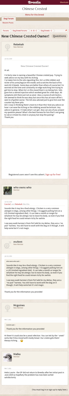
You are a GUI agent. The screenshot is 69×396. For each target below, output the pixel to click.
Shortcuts (64, 2)
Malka (16, 354)
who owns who (22, 187)
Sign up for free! (53, 174)
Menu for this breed (34, 14)
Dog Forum (9, 18)
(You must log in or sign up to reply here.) (50, 389)
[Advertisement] (34, 150)
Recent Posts (8, 23)
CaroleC (7, 204)
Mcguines (19, 305)
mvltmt (17, 241)
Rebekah (18, 44)
